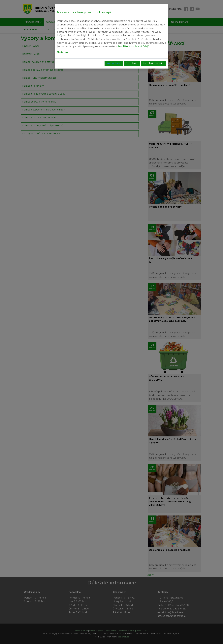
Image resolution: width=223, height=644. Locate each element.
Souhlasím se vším (153, 63)
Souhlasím (132, 63)
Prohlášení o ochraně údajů (133, 46)
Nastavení (62, 52)
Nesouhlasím (113, 63)
